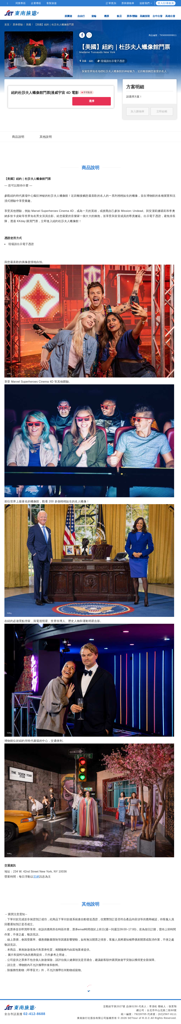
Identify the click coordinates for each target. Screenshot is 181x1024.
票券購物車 (127, 3)
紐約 (91, 61)
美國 (28, 24)
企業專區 (36, 3)
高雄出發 (170, 12)
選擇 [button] (91, 102)
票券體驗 (18, 24)
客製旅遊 (51, 3)
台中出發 (157, 12)
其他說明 (46, 136)
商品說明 (18, 136)
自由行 (81, 12)
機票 (106, 12)
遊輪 (93, 12)
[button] (46, 94)
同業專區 (21, 3)
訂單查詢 (111, 3)
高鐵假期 (145, 12)
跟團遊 (68, 12)
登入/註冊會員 (166, 3)
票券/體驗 (132, 12)
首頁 (7, 24)
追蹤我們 (145, 3)
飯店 (119, 12)
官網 (36, 876)
